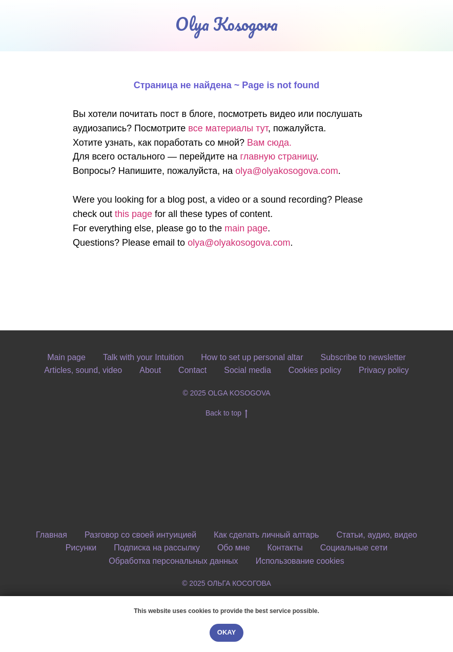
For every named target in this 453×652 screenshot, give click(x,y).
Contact (192, 370)
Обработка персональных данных (173, 561)
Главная (51, 534)
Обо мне (233, 547)
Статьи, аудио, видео (376, 534)
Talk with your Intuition (143, 357)
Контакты (285, 547)
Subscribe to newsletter (363, 357)
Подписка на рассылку (157, 547)
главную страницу (278, 156)
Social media (247, 370)
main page (245, 228)
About (150, 370)
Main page (66, 357)
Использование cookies (300, 561)
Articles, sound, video (83, 370)
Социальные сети (353, 547)
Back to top (226, 413)
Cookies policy (315, 370)
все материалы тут (228, 128)
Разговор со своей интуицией (140, 534)
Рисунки (81, 547)
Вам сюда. (269, 142)
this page (133, 214)
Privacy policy (384, 370)
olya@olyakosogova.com (286, 171)
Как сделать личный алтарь (266, 534)
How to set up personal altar (252, 357)
